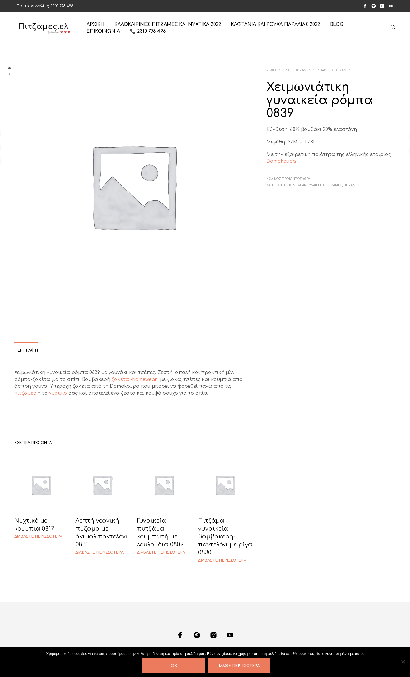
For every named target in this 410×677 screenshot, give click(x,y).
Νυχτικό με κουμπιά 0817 (34, 524)
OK (174, 666)
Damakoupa (281, 161)
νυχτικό (58, 393)
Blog (336, 24)
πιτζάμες (25, 393)
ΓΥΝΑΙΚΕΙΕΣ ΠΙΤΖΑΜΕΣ (333, 70)
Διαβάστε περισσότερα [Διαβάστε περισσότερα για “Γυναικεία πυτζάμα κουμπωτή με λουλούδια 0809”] (161, 552)
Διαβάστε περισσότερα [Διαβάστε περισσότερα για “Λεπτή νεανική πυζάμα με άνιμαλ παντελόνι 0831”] (99, 552)
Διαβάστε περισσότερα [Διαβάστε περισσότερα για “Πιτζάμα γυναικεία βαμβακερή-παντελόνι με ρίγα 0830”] (222, 560)
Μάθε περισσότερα (239, 666)
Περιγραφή (26, 350)
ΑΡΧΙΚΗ (95, 24)
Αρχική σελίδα (277, 70)
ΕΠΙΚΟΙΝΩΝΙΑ (103, 31)
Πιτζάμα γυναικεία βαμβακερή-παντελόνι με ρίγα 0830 (225, 536)
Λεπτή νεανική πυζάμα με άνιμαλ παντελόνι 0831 (101, 532)
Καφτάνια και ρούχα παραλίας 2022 (275, 24)
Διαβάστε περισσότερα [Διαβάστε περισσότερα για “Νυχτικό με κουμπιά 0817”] (38, 536)
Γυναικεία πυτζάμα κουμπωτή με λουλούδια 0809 (160, 532)
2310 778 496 (61, 6)
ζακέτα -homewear (135, 379)
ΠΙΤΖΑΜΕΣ (303, 70)
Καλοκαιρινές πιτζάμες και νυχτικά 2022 (167, 24)
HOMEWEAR (296, 185)
